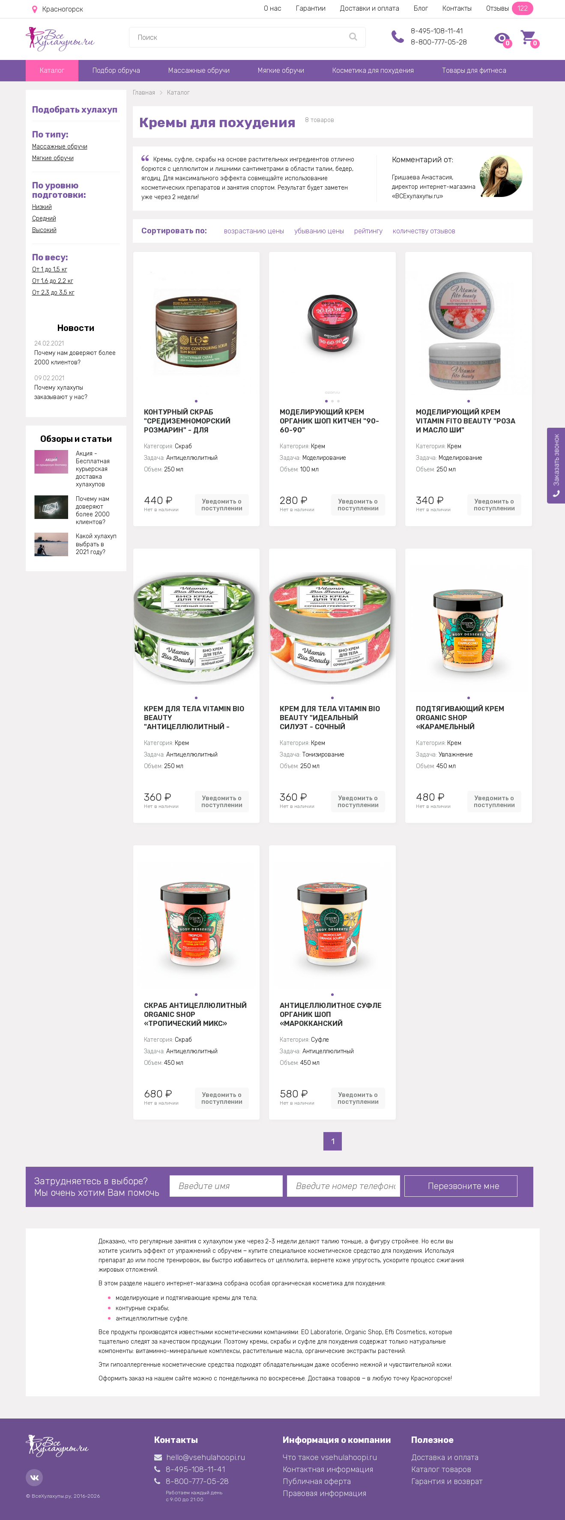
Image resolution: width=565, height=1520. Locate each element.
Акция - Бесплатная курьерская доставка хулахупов (93, 469)
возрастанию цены (254, 231)
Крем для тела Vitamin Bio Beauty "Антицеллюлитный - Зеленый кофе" (194, 717)
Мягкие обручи (281, 70)
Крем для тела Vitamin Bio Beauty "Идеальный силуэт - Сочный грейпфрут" (330, 717)
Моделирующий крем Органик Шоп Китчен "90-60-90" (329, 421)
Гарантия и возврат (447, 1481)
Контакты (457, 8)
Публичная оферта (317, 1481)
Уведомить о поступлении (221, 505)
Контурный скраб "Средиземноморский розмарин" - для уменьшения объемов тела (187, 421)
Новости (75, 328)
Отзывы (509, 8)
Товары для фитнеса (474, 70)
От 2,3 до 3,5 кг (53, 292)
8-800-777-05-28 (439, 42)
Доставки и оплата (369, 8)
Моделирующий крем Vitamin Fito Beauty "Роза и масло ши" (465, 421)
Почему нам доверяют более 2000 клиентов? (75, 357)
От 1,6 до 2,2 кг (52, 281)
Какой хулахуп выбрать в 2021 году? (96, 544)
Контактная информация (328, 1469)
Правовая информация (324, 1493)
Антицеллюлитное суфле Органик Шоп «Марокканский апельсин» (331, 1014)
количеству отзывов (424, 231)
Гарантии (311, 8)
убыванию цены (319, 231)
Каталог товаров (441, 1469)
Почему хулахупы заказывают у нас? (60, 392)
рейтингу (368, 231)
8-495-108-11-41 (437, 31)
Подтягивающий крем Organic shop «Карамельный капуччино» (460, 717)
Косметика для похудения (373, 70)
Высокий (44, 230)
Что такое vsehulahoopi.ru (330, 1457)
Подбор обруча (116, 70)
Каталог (52, 70)
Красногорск (57, 9)
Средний (44, 218)
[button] (196, 401)
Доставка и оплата (444, 1457)
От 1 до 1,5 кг (49, 269)
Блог (421, 8)
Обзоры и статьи (76, 439)
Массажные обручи (199, 70)
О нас (272, 8)
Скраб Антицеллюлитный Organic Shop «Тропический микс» (195, 1014)
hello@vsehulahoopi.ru (199, 1457)
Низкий (42, 207)
